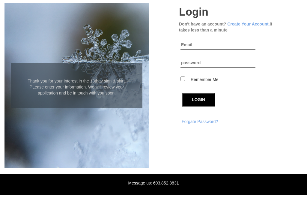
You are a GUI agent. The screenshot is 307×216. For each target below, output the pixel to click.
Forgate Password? (200, 121)
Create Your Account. (248, 24)
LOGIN (198, 99)
